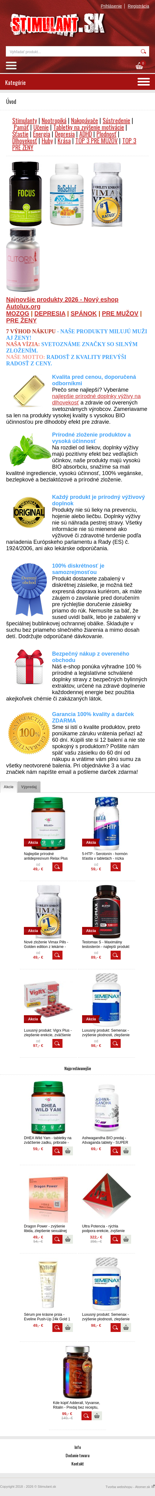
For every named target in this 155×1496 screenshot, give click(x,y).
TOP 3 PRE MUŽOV (96, 140)
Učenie (41, 127)
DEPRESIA (50, 313)
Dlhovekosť (24, 140)
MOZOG (17, 313)
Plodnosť (106, 133)
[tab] (8, 787)
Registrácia (138, 6)
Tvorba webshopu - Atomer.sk (130, 1487)
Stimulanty (24, 120)
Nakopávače (84, 120)
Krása (64, 140)
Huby (47, 140)
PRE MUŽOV (120, 313)
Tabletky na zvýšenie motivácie (88, 127)
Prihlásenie (111, 6)
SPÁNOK (84, 313)
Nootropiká (54, 120)
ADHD (85, 133)
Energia (41, 133)
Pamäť (21, 127)
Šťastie (20, 133)
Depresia (65, 133)
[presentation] (8, 787)
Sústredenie (116, 120)
